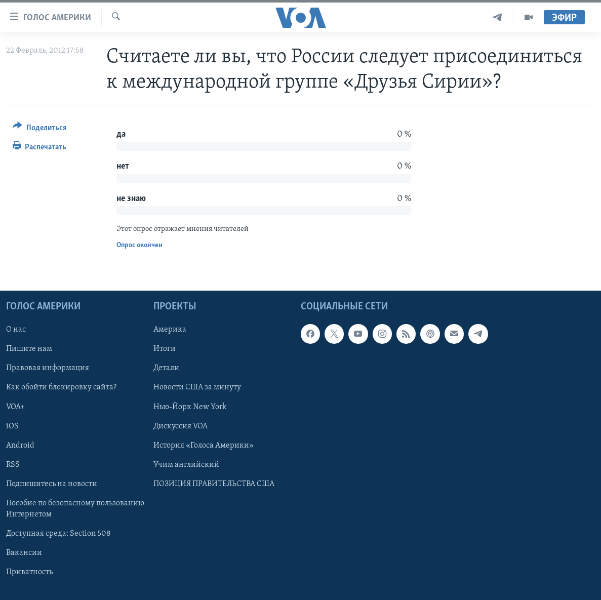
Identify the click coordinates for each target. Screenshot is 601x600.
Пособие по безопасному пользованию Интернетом (75, 508)
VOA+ (15, 407)
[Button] (40, 129)
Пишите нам (29, 349)
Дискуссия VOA (180, 426)
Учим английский (186, 465)
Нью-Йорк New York (189, 407)
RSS (13, 465)
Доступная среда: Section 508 (58, 534)
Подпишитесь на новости (51, 484)
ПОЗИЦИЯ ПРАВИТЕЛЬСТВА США (213, 484)
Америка (169, 330)
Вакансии (24, 553)
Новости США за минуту (197, 387)
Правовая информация (47, 368)
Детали (166, 368)
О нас (16, 330)
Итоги (164, 349)
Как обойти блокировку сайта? (61, 387)
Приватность (29, 572)
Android (20, 446)
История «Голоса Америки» (203, 446)
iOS (12, 426)
